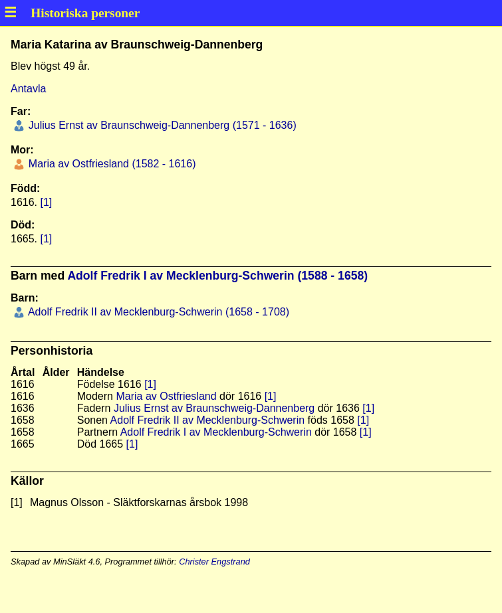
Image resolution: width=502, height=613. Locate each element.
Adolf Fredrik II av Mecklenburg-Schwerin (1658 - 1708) (157, 311)
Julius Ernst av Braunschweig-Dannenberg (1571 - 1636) (160, 125)
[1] (46, 202)
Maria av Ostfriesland (166, 396)
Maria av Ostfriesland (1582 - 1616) (110, 163)
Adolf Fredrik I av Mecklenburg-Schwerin (216, 432)
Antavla (28, 88)
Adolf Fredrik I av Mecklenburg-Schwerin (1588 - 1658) (217, 275)
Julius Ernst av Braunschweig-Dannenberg (214, 408)
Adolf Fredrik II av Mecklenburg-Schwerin (207, 420)
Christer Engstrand (214, 562)
